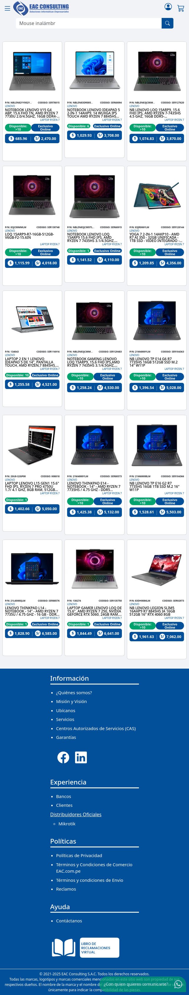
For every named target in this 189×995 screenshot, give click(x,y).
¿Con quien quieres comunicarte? (136, 984)
